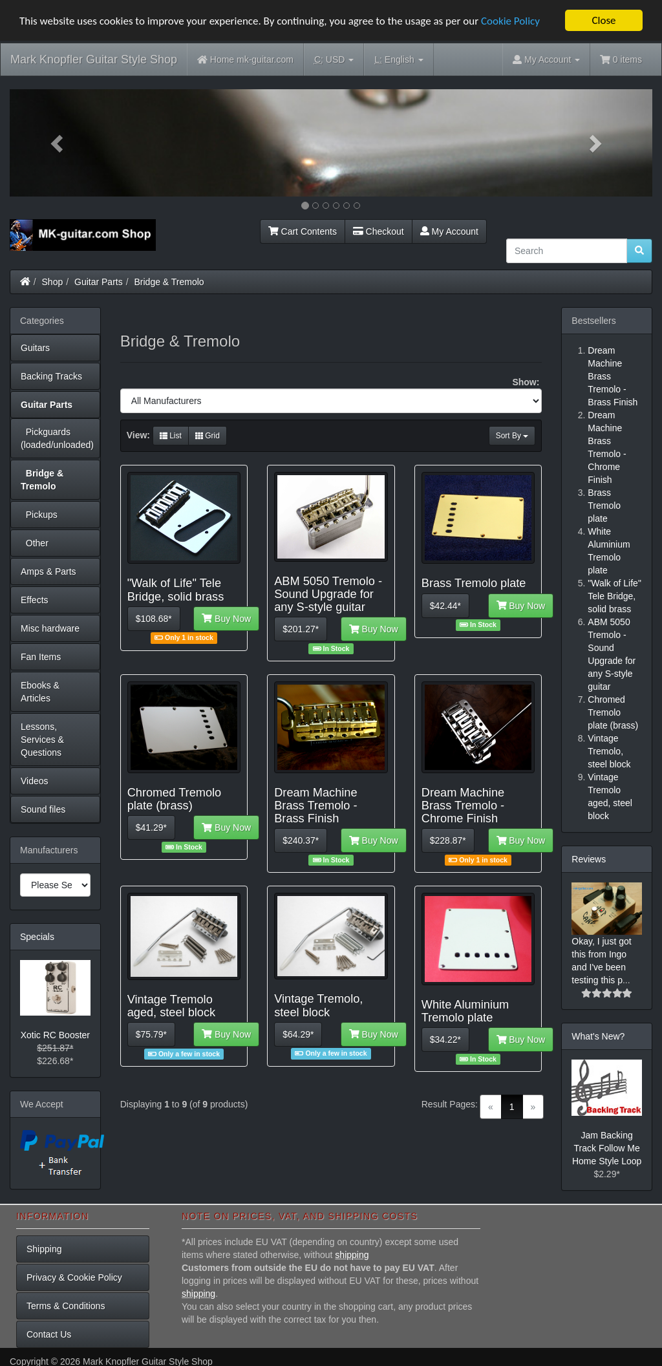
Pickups (39, 514)
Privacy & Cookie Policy (74, 1277)
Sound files (43, 809)
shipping (351, 1254)
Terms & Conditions (66, 1305)
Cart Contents (302, 231)
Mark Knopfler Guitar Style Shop (93, 59)
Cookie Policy (510, 20)
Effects (34, 600)
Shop (52, 282)
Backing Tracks (51, 376)
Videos (34, 781)
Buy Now (226, 618)
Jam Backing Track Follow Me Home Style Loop (606, 1148)
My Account (449, 231)
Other (34, 543)
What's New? (598, 1036)
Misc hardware (50, 628)
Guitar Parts (98, 282)
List (171, 435)
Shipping (44, 1248)
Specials (37, 937)
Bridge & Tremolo (169, 282)
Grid (207, 435)
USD (334, 59)
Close (603, 20)
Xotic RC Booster (55, 1035)
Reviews (588, 859)
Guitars (35, 348)
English (398, 59)
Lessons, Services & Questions (42, 739)
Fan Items (41, 657)
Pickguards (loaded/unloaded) (57, 438)
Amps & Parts (48, 571)
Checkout (378, 231)
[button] (58, 143)
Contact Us (49, 1334)
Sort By (512, 435)
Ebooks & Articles (40, 691)
